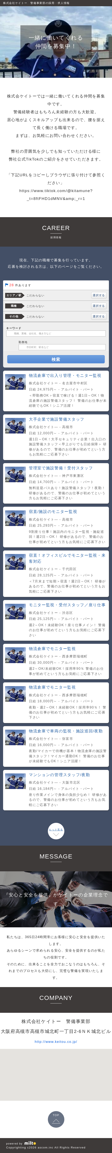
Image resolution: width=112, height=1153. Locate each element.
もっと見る (56, 829)
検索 (56, 359)
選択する (99, 295)
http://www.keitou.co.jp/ (56, 1041)
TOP (56, 1115)
